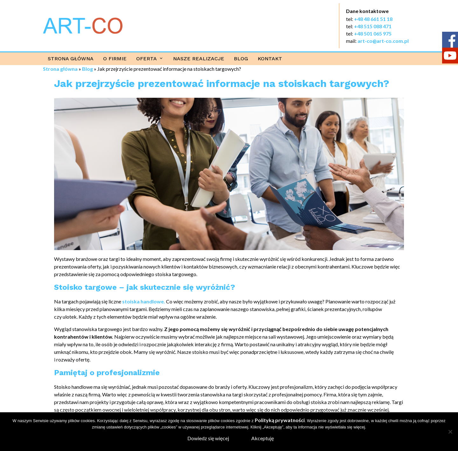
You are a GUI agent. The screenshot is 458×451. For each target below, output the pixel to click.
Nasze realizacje (198, 59)
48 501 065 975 (374, 33)
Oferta (146, 59)
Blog (241, 59)
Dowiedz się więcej (208, 438)
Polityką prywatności (280, 420)
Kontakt (270, 59)
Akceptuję (262, 438)
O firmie (115, 59)
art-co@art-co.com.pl (383, 41)
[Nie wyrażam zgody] (450, 431)
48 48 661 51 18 (374, 19)
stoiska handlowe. (143, 301)
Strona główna (71, 59)
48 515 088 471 (374, 26)
